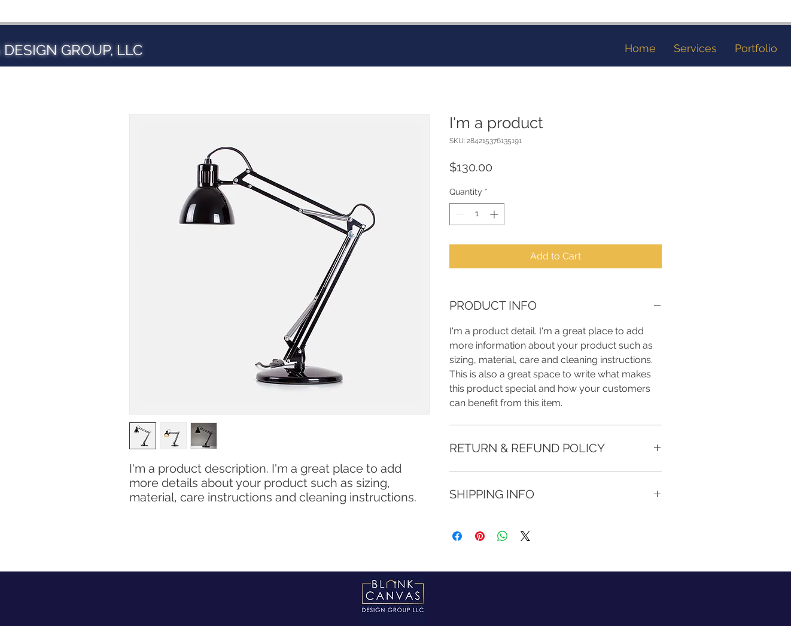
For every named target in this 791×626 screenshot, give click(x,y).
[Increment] (495, 214)
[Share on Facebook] (457, 536)
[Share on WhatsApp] (502, 536)
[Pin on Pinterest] (480, 536)
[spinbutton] (477, 214)
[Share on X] (525, 536)
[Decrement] (458, 214)
